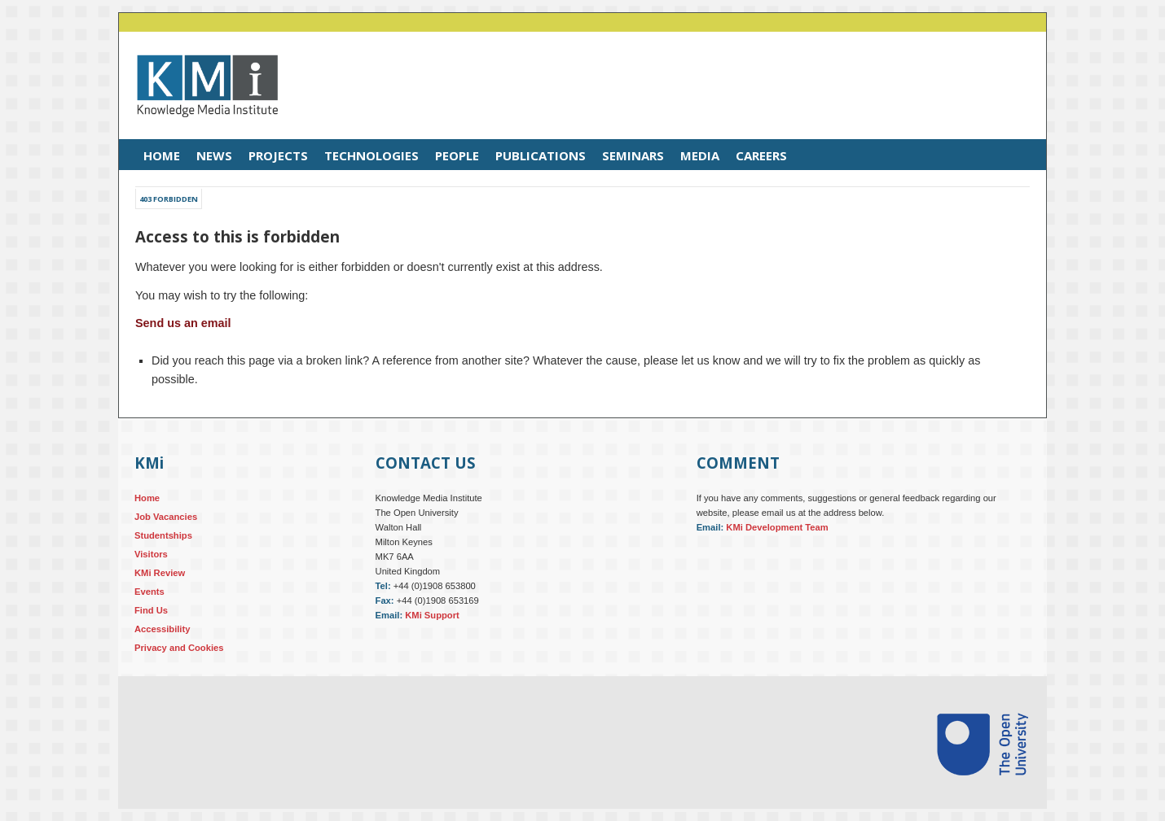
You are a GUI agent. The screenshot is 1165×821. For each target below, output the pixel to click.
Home (161, 155)
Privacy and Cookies (178, 648)
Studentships (163, 535)
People (457, 155)
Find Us (151, 610)
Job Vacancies (165, 517)
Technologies (371, 155)
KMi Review (159, 573)
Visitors (151, 554)
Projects (278, 155)
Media (699, 155)
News (214, 155)
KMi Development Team (777, 527)
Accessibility (162, 629)
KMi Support (432, 615)
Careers (761, 155)
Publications (540, 155)
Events (149, 591)
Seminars (633, 155)
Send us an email (183, 323)
